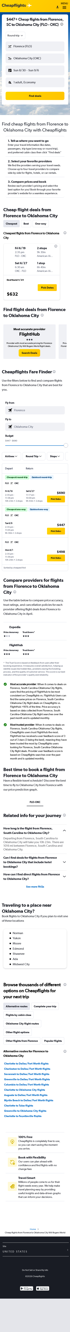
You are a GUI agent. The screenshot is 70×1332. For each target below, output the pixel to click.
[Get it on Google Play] (26, 1289)
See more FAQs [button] (35, 886)
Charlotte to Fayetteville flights (22, 1116)
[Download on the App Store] (42, 1289)
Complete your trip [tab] (45, 1006)
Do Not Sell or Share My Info (35, 1270)
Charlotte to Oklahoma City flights (24, 1089)
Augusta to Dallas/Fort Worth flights (25, 1095)
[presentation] (61, 24)
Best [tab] (26, 223)
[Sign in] (57, 7)
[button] (35, 46)
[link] (29, 353)
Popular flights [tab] (53, 1040)
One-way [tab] (40, 223)
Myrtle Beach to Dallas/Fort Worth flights (28, 1100)
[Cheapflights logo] (14, 6)
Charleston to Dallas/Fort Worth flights (27, 1068)
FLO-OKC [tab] (35, 802)
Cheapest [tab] (11, 223)
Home (33, 1229)
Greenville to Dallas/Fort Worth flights (27, 1079)
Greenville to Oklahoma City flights (25, 1110)
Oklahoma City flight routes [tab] (22, 1023)
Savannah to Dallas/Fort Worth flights (26, 1074)
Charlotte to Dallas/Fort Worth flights (26, 1063)
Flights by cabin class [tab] (18, 1014)
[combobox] (15, 35)
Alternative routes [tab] (16, 1006)
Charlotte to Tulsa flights (18, 1105)
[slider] (66, 445)
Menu (64, 6)
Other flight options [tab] (17, 1032)
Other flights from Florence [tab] (22, 1040)
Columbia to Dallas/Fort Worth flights (26, 1084)
